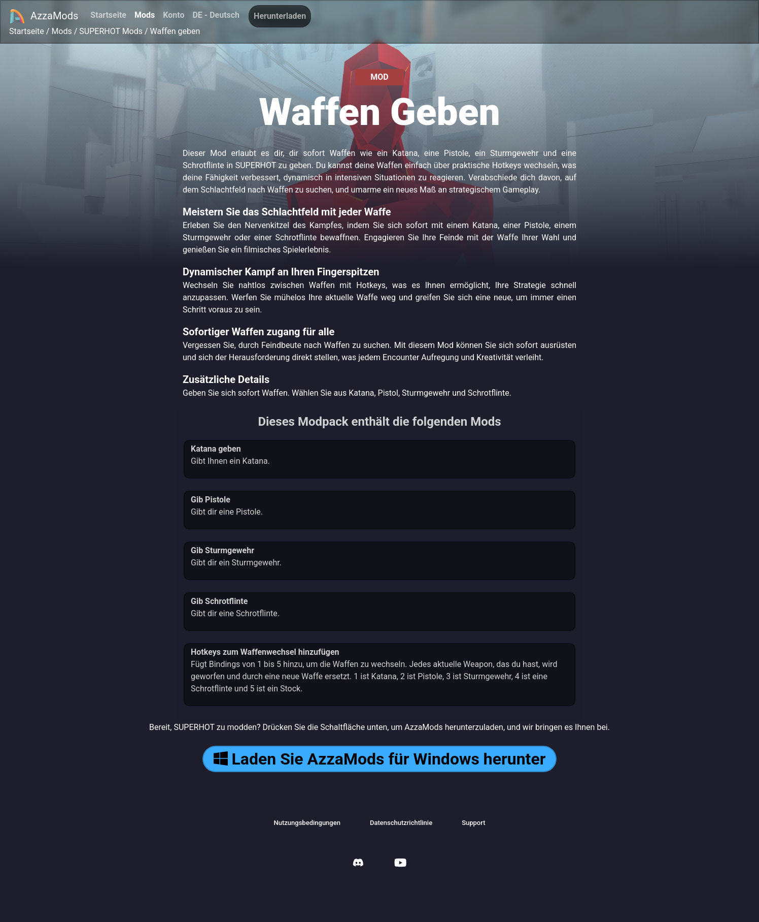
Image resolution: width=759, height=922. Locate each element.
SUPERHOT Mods (111, 31)
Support (473, 822)
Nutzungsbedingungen (307, 822)
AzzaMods (43, 16)
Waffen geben (175, 31)
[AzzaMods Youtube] (400, 863)
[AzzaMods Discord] (358, 864)
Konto (173, 15)
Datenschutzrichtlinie (401, 822)
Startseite (108, 15)
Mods (144, 15)
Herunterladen (280, 16)
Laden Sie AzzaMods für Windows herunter (380, 759)
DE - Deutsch (215, 15)
